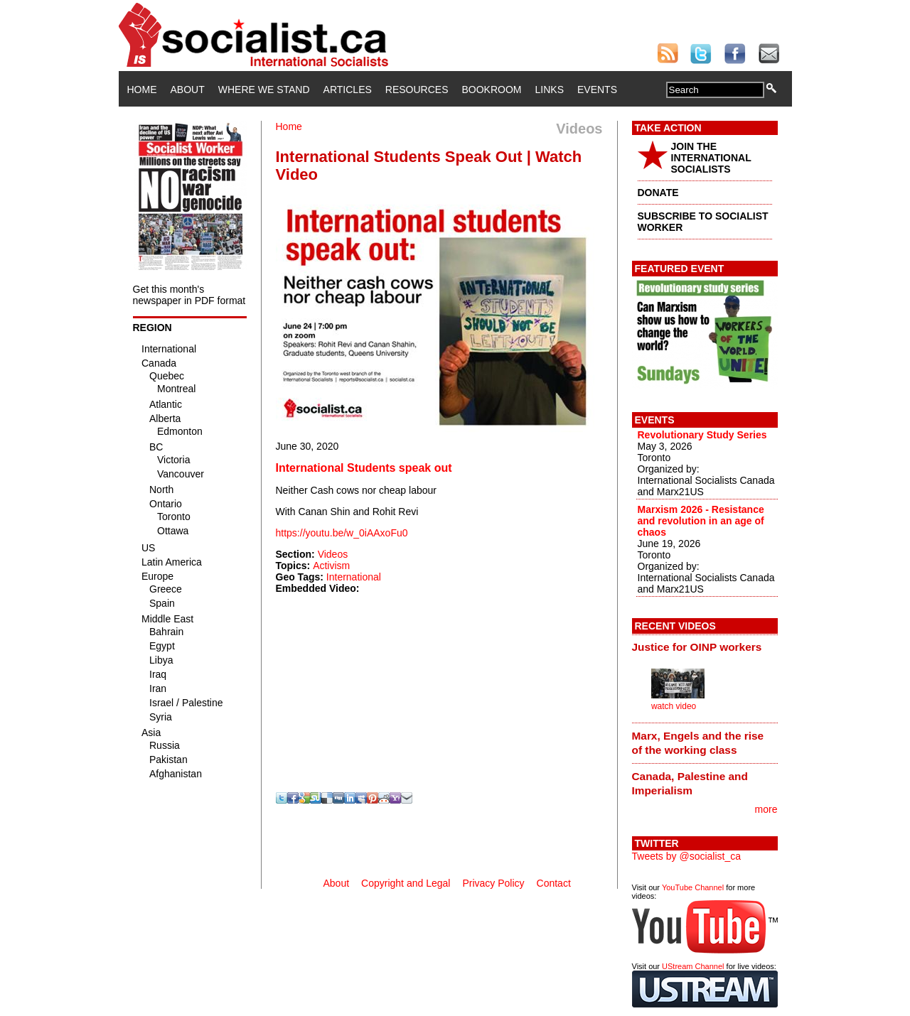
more (766, 809)
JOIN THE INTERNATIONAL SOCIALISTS (711, 158)
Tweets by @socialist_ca (687, 856)
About (188, 89)
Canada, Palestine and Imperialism (690, 783)
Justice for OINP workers (697, 647)
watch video (673, 706)
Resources (417, 89)
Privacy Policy (493, 883)
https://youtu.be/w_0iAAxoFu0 (342, 533)
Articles (347, 89)
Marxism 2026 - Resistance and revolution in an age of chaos (701, 521)
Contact (554, 883)
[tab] (705, 647)
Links (549, 89)
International (353, 577)
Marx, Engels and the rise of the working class (698, 743)
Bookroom (492, 89)
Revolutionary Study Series (702, 435)
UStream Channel (693, 966)
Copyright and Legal (405, 883)
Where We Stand (264, 89)
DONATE (658, 192)
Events (597, 89)
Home (142, 89)
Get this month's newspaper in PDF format (189, 294)
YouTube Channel (693, 887)
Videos (333, 554)
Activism (331, 565)
